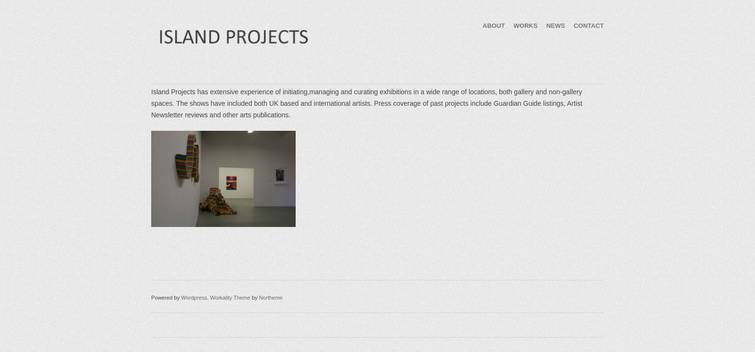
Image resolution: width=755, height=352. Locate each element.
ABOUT (493, 25)
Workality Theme (230, 298)
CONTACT (588, 25)
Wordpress (194, 298)
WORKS (526, 25)
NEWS (555, 25)
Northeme (271, 298)
